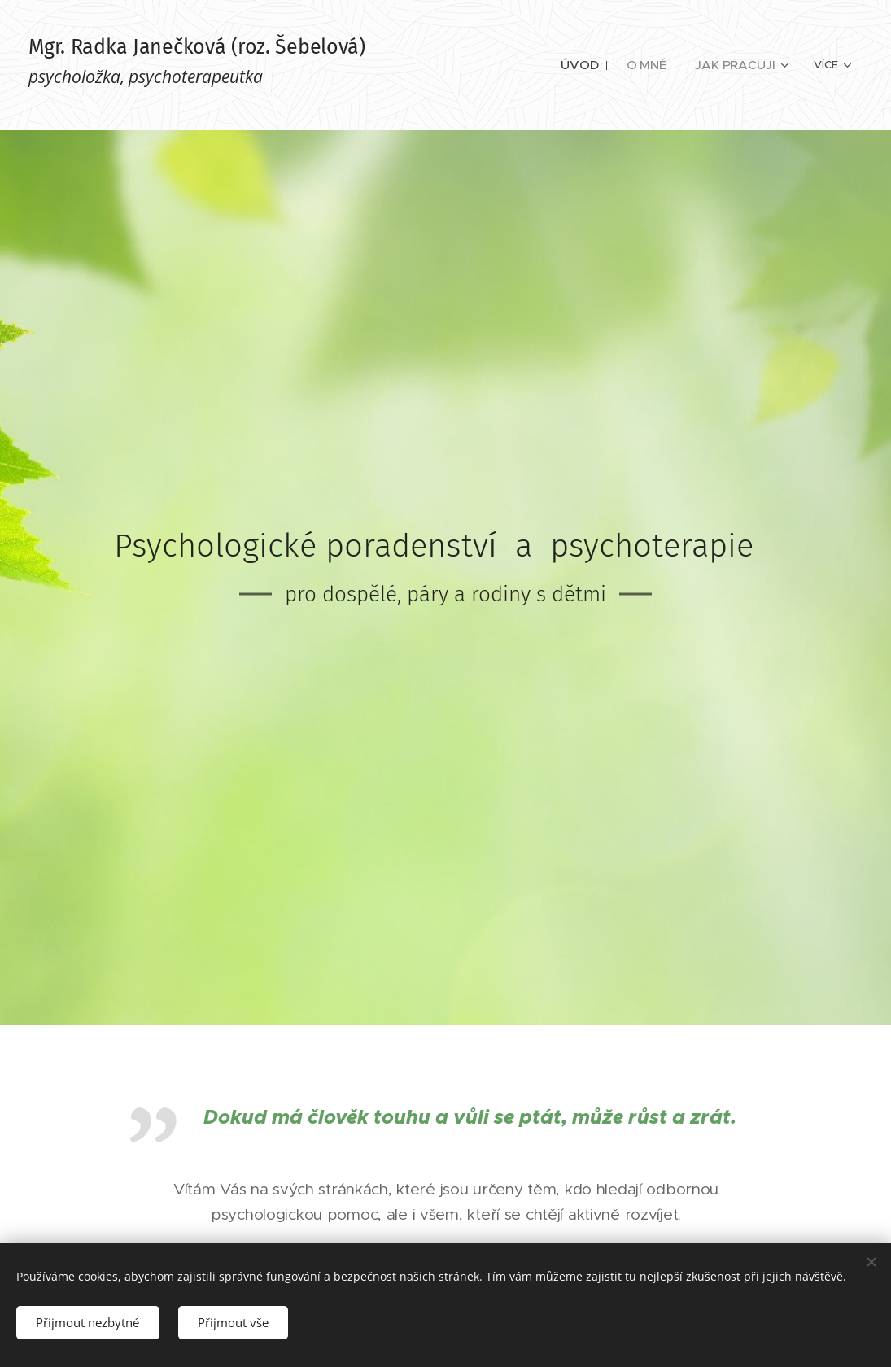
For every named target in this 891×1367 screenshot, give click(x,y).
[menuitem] (468, 65)
